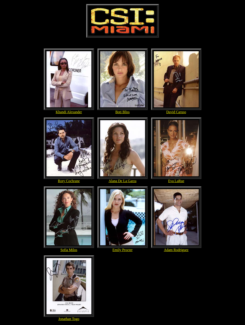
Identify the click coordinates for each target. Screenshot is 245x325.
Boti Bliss (122, 112)
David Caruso (176, 112)
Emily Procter (122, 250)
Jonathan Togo (68, 319)
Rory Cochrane (69, 181)
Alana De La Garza (123, 181)
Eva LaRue (176, 181)
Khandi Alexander (69, 112)
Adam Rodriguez (176, 250)
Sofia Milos (68, 250)
